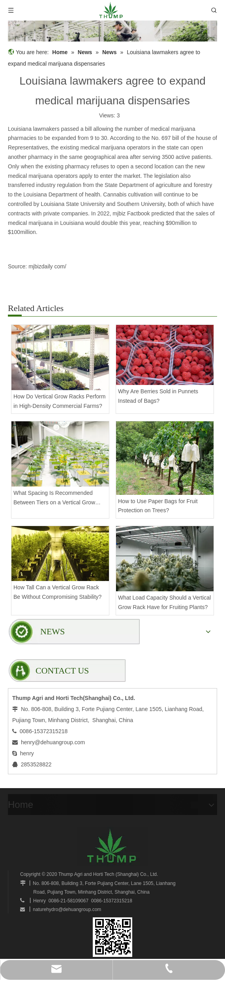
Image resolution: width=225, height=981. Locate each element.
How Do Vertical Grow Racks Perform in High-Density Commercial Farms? (59, 401)
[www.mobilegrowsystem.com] (112, 937)
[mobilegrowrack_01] (112, 31)
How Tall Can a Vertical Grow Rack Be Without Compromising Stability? (57, 592)
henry (27, 753)
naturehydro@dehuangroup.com (67, 909)
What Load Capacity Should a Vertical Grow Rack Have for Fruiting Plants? (164, 602)
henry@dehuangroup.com (53, 742)
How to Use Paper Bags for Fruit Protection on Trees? (158, 506)
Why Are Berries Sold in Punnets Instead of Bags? (158, 396)
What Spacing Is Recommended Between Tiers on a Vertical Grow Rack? (54, 498)
